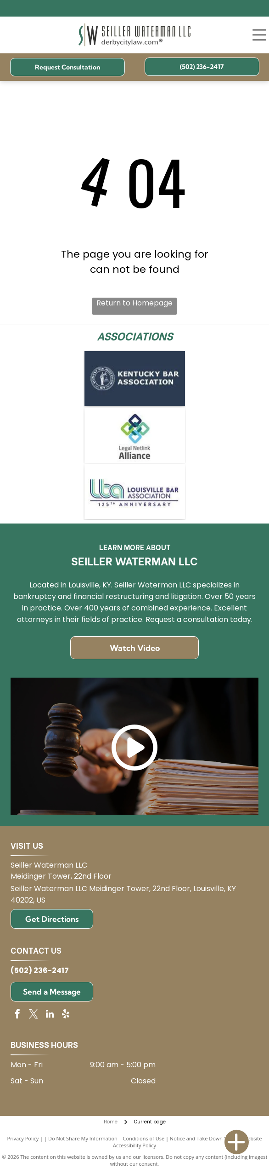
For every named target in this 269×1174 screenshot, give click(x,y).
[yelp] (66, 1015)
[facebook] (17, 1015)
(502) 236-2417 (40, 970)
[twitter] (33, 1015)
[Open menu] (259, 35)
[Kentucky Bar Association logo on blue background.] (134, 378)
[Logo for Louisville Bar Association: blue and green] (134, 491)
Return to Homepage (134, 303)
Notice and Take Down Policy (204, 1138)
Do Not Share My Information (83, 1138)
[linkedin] (49, 1015)
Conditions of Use (144, 1138)
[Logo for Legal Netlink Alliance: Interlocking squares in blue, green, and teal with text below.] (134, 435)
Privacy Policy (23, 1138)
